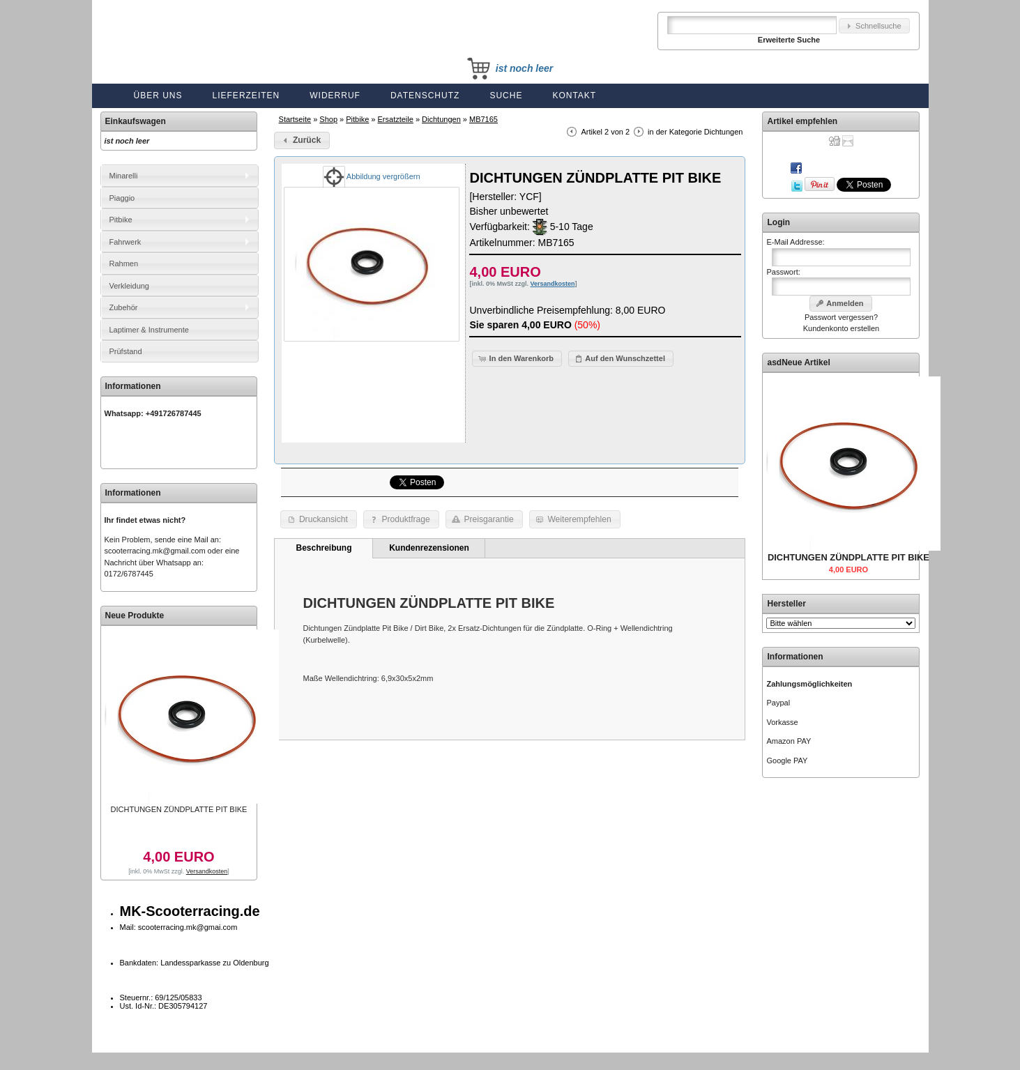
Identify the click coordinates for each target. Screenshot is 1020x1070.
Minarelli (123, 175)
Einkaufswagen (135, 121)
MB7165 (483, 119)
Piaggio (122, 198)
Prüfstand (125, 351)
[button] (874, 26)
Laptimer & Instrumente (149, 330)
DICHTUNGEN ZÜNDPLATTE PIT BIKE (179, 809)
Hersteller (786, 604)
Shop (328, 119)
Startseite (295, 119)
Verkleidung (129, 286)
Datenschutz (424, 95)
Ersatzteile (395, 119)
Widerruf (335, 95)
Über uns (158, 95)
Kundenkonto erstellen (841, 328)
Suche (505, 95)
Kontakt (574, 95)
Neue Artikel (806, 362)
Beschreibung (323, 548)
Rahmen (124, 263)
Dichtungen (441, 119)
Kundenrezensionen (429, 548)
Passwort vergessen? (841, 317)
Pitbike (357, 119)
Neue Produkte (135, 615)
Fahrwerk (125, 242)
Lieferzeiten (246, 95)
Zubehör (123, 307)
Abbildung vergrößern (371, 176)
